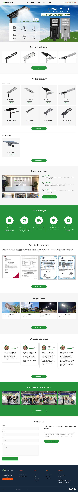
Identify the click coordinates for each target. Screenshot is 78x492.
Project (38, 2)
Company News (36, 478)
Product (32, 2)
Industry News (36, 480)
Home (26, 2)
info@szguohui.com (61, 477)
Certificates (48, 476)
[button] (74, 57)
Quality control (48, 478)
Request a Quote (71, 2)
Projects (35, 474)
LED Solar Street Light (23, 474)
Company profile (49, 474)
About (49, 2)
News (44, 2)
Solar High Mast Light (23, 476)
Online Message (7, 479)
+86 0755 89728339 (61, 475)
